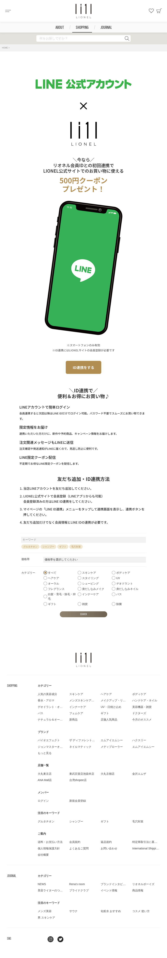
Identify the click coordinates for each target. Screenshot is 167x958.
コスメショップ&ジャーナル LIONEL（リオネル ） (83, 11)
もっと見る (45, 753)
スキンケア (76, 694)
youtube (70, 939)
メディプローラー (112, 746)
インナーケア (77, 706)
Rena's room (77, 884)
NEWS (42, 884)
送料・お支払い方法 (50, 841)
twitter (60, 939)
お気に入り (151, 11)
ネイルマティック (80, 746)
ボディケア (139, 694)
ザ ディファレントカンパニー (87, 740)
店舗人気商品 (109, 719)
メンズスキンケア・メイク (85, 700)
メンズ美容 (45, 911)
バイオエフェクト (49, 740)
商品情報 (137, 890)
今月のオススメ (142, 719)
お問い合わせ (109, 848)
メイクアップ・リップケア (117, 700)
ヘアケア (106, 694)
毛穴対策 (76, 546)
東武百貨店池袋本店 (81, 773)
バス (40, 713)
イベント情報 (109, 890)
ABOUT (59, 27)
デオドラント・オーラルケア (56, 706)
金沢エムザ (139, 773)
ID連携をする (83, 367)
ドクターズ (139, 713)
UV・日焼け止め (111, 706)
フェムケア (76, 713)
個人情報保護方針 (49, 848)
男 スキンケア (46, 917)
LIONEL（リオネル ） (83, 660)
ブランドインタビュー (114, 884)
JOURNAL (106, 27)
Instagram (50, 939)
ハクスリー (139, 740)
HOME (5, 48)
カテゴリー (45, 685)
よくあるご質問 (79, 848)
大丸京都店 (107, 773)
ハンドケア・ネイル (144, 700)
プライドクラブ (79, 890)
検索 (127, 38)
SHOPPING (82, 27)
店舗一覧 (43, 765)
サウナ (73, 911)
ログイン (43, 800)
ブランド (43, 732)
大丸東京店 (45, 773)
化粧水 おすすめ (111, 911)
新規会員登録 (77, 800)
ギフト (62, 546)
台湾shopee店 (78, 780)
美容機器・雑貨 (142, 706)
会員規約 (74, 841)
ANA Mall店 (45, 780)
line (41, 939)
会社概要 (43, 854)
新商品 (73, 719)
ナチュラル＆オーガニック (54, 719)
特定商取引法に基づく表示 (148, 841)
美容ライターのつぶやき (53, 890)
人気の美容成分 (47, 694)
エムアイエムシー (112, 740)
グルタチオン (30, 546)
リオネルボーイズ (143, 884)
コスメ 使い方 (141, 911)
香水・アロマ (46, 700)
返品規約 (106, 841)
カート (159, 11)
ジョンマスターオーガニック (56, 746)
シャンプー (48, 546)
